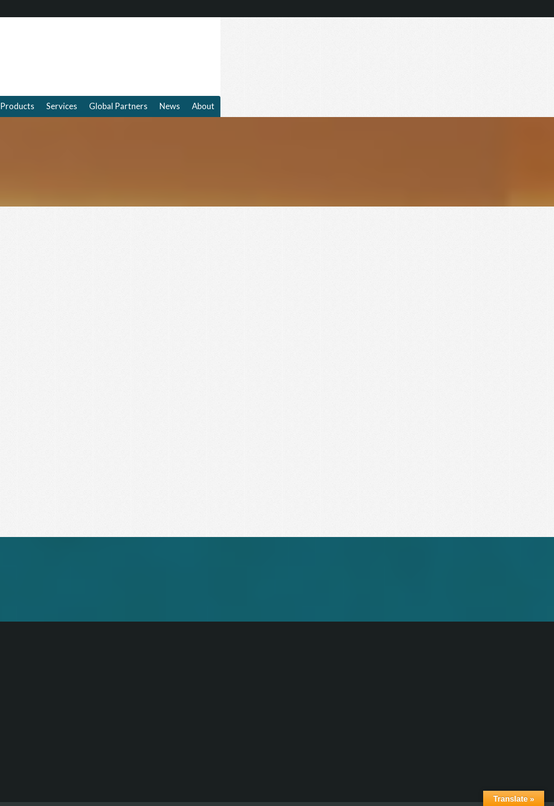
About (203, 106)
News (169, 106)
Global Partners (118, 106)
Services (61, 106)
